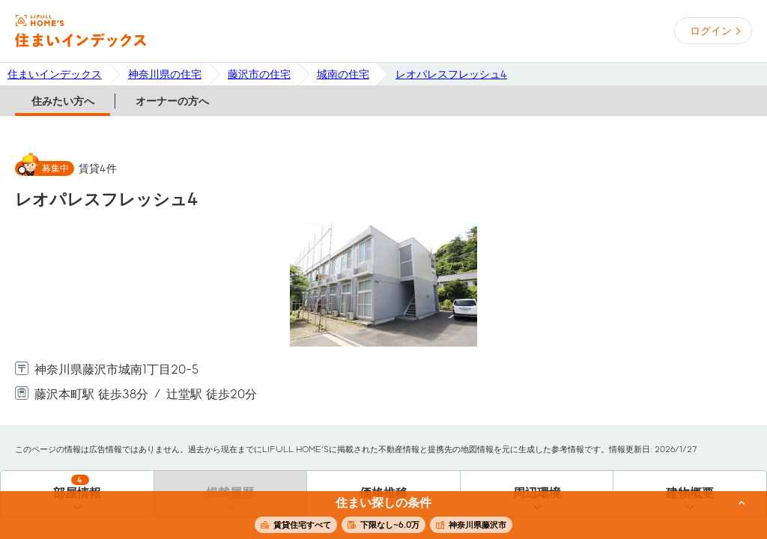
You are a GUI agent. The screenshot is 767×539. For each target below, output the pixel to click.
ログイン (711, 31)
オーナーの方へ (172, 101)
